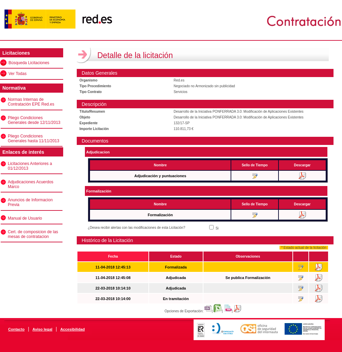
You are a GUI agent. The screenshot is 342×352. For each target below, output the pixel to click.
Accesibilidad (72, 329)
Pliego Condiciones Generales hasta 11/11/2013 (33, 138)
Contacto (16, 329)
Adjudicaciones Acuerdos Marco (30, 184)
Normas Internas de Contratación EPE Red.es (31, 102)
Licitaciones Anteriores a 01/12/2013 (30, 166)
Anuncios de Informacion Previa (30, 202)
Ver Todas (17, 73)
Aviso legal (43, 329)
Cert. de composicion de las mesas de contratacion (33, 234)
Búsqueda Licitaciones (28, 62)
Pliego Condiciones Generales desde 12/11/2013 (34, 120)
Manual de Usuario (25, 218)
